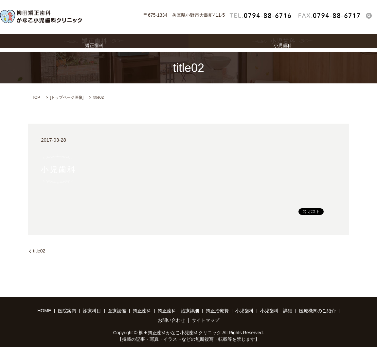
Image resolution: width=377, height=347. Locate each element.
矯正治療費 (217, 310)
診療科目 (92, 310)
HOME (44, 310)
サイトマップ (205, 320)
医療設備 (117, 310)
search (369, 16)
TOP (36, 97)
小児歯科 (282, 43)
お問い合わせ (171, 320)
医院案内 (67, 310)
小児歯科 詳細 (276, 310)
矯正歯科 (94, 43)
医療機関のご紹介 (317, 310)
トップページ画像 (66, 97)
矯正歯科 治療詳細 (178, 310)
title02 (39, 250)
